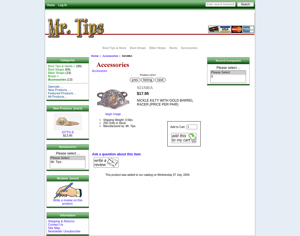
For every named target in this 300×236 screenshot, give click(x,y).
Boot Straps (138, 48)
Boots (173, 48)
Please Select (67, 158)
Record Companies (228, 60)
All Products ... (58, 96)
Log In (62, 5)
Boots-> (53, 76)
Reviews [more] (68, 178)
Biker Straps (157, 48)
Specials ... (55, 86)
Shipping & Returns (61, 221)
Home (51, 5)
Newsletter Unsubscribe (64, 231)
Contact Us (55, 224)
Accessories (110, 55)
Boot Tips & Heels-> (61, 66)
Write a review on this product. (68, 200)
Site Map (54, 228)
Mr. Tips (67, 162)
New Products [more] (67, 108)
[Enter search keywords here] (220, 4)
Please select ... (68, 153)
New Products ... (59, 90)
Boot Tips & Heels (114, 48)
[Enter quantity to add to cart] (191, 127)
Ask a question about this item (116, 154)
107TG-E (68, 131)
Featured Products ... (62, 93)
